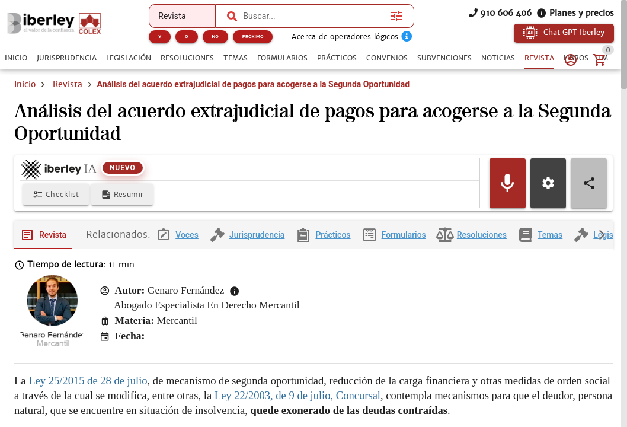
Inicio (25, 84)
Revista (67, 84)
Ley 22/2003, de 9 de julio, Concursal (297, 396)
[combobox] (313, 16)
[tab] (16, 58)
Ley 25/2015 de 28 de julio (87, 381)
